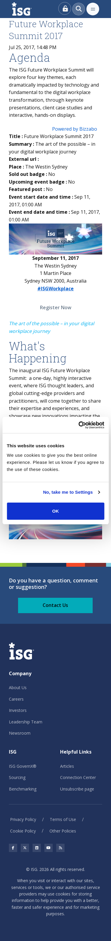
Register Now (55, 307)
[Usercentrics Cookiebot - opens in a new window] (79, 425)
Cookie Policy (23, 831)
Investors (18, 710)
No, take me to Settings (68, 492)
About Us (18, 687)
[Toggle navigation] (92, 9)
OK (55, 511)
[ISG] (28, 9)
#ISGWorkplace (55, 288)
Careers (16, 699)
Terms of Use (63, 819)
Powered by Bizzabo (74, 129)
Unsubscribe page (77, 789)
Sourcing (17, 777)
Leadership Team (25, 722)
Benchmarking (22, 789)
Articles (67, 766)
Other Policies (62, 831)
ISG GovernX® (22, 766)
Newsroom (19, 733)
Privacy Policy (23, 819)
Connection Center (78, 777)
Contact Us (55, 605)
